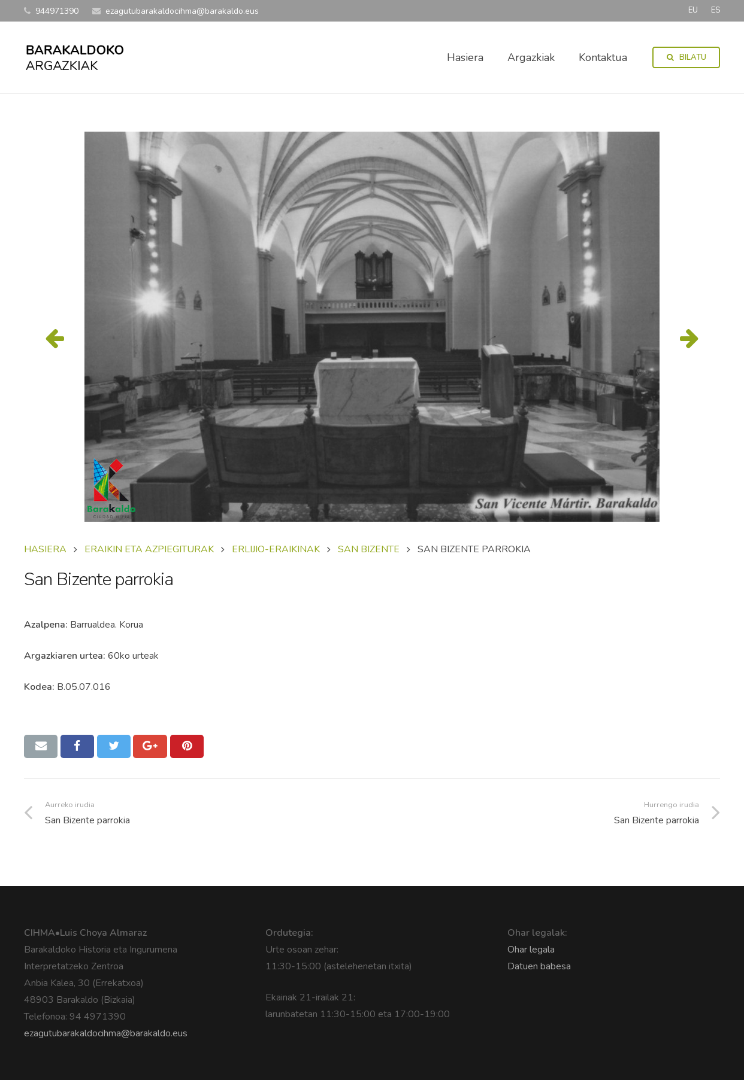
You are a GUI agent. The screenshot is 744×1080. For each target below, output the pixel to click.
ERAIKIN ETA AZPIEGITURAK (149, 549)
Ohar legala (531, 949)
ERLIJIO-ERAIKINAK (276, 549)
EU (693, 10)
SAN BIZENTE (369, 549)
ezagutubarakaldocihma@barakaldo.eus (105, 1033)
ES (715, 10)
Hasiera (45, 549)
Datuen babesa (539, 966)
